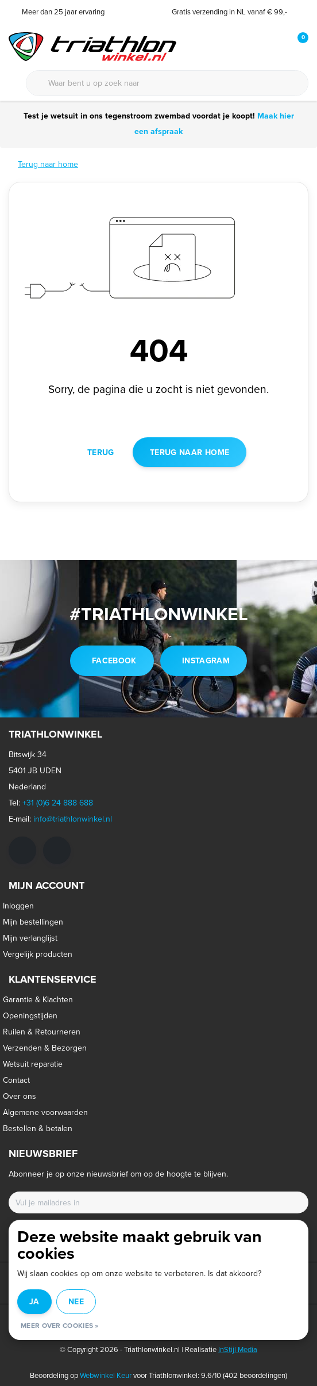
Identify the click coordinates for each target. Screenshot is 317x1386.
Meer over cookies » (60, 1325)
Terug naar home (189, 452)
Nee (76, 1301)
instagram (206, 660)
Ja (34, 1301)
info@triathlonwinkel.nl (72, 819)
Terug (100, 452)
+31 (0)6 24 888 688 (57, 803)
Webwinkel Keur (106, 1375)
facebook (114, 660)
